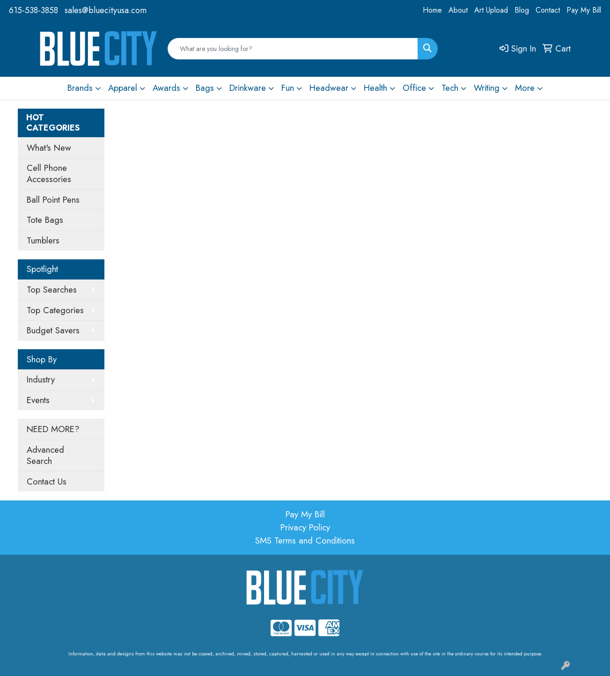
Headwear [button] (328, 87)
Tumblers (43, 240)
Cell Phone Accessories (49, 173)
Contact (548, 10)
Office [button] (414, 87)
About (458, 10)
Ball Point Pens (53, 199)
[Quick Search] (293, 48)
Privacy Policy (305, 527)
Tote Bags (45, 219)
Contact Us (46, 481)
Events (38, 400)
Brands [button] (80, 87)
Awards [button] (166, 87)
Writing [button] (487, 87)
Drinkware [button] (247, 87)
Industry (41, 379)
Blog (521, 10)
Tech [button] (449, 87)
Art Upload (491, 10)
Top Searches (52, 289)
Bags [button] (205, 87)
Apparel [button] (122, 87)
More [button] (525, 87)
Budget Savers (53, 330)
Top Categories (55, 310)
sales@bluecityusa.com (106, 10)
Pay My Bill (583, 10)
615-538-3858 (33, 10)
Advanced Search (45, 455)
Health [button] (375, 87)
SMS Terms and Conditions (305, 540)
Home (432, 10)
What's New (49, 147)
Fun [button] (287, 87)
